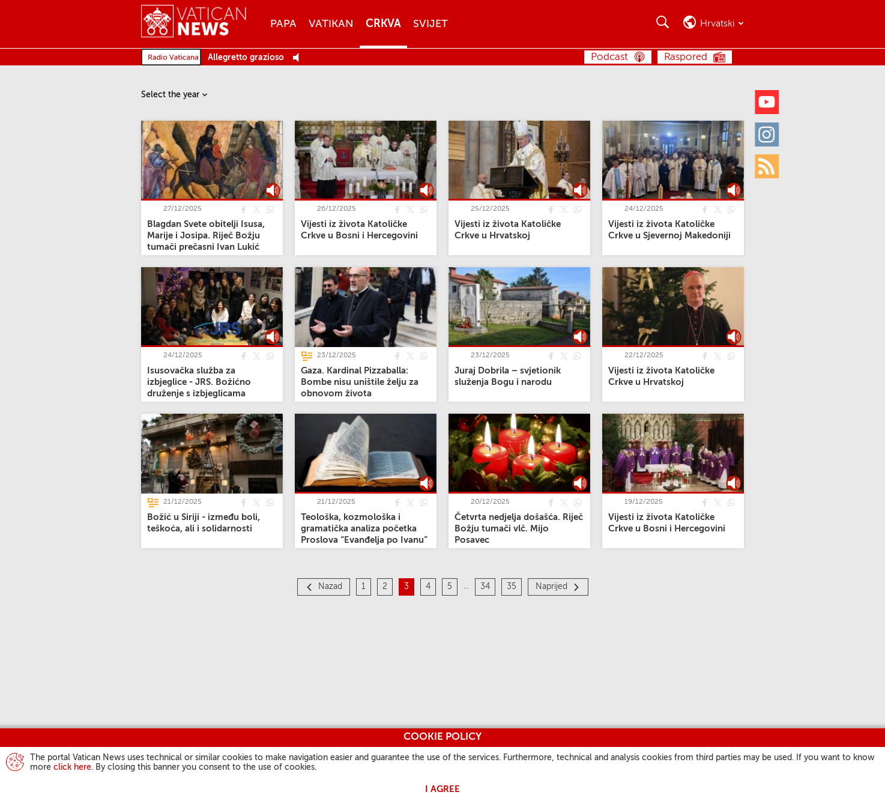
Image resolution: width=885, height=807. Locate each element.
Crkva (383, 24)
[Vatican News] (193, 24)
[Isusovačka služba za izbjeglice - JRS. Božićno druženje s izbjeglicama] (199, 382)
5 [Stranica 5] (449, 586)
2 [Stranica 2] (384, 586)
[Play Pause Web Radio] (299, 58)
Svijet (430, 24)
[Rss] (767, 166)
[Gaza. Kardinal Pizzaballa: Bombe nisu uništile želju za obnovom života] (359, 382)
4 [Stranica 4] (428, 586)
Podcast (609, 57)
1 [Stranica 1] (363, 586)
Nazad (330, 586)
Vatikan (331, 24)
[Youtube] (767, 102)
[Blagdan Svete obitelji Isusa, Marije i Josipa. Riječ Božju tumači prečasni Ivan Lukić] (206, 236)
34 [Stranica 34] (485, 586)
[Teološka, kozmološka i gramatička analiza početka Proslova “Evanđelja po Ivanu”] (364, 529)
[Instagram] (767, 134)
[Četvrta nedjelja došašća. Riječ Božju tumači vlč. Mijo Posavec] (519, 529)
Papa (283, 24)
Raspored (685, 57)
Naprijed (551, 586)
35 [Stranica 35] (511, 586)
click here (72, 767)
